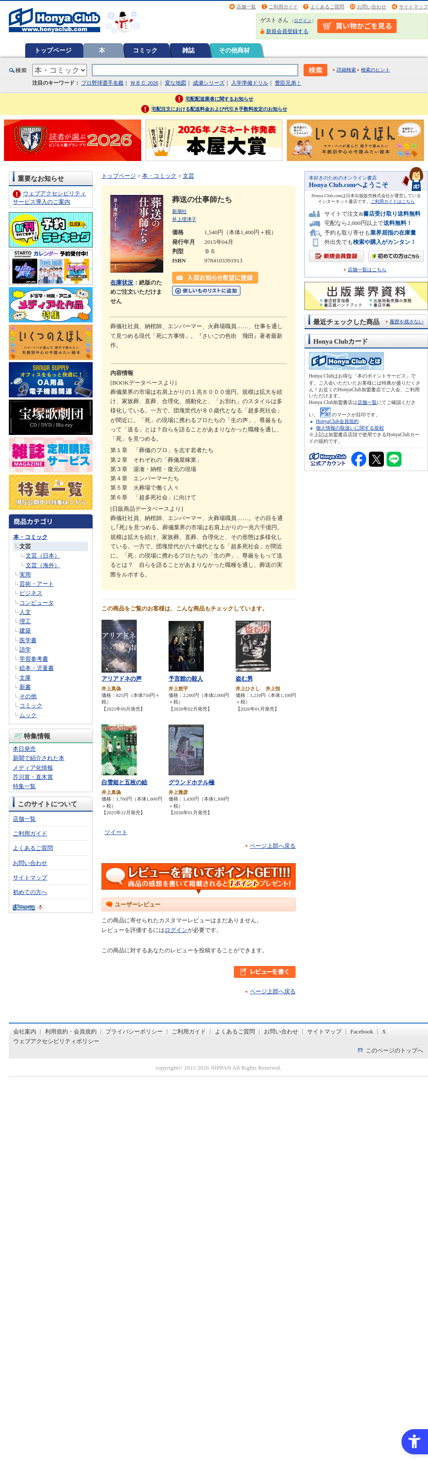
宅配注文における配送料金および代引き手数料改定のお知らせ (219, 109)
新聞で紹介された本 (38, 758)
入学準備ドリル (249, 83)
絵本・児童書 (36, 668)
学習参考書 (33, 658)
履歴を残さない (407, 321)
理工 (25, 621)
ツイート (116, 832)
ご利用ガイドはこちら (393, 201)
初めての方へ (30, 892)
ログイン (303, 20)
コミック (145, 50)
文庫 (25, 677)
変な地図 (175, 83)
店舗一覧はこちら (367, 269)
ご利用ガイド (283, 6)
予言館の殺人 (186, 678)
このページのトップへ (394, 1050)
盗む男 (244, 678)
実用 (25, 574)
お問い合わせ (371, 6)
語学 (25, 649)
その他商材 (234, 50)
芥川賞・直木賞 (33, 777)
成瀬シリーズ (209, 83)
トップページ (52, 50)
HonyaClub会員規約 (337, 421)
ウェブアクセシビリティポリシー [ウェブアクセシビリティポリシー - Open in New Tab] (56, 1041)
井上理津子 (184, 219)
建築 (25, 630)
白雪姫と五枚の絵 (124, 782)
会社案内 (24, 1031)
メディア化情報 (33, 767)
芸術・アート (36, 583)
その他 (28, 696)
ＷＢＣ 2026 (144, 83)
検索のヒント (375, 69)
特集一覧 (24, 786)
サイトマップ (413, 6)
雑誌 (188, 50)
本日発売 (24, 748)
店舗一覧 (246, 6)
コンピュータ (36, 602)
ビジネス (30, 593)
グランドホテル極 (191, 782)
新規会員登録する (287, 31)
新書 (25, 687)
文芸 (25, 546)
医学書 (28, 640)
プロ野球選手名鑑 (102, 83)
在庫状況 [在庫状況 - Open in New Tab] (121, 282)
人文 (25, 612)
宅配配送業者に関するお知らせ (219, 98)
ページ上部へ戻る (273, 845)
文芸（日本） (43, 555)
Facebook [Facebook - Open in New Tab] (361, 1031)
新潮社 (179, 211)
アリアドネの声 (121, 678)
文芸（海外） (43, 565)
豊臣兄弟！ (288, 83)
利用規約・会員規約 (71, 1031)
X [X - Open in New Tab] (384, 1031)
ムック (28, 715)
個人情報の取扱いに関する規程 (350, 428)
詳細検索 (346, 69)
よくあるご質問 (327, 6)
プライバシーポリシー (134, 1031)
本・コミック (30, 537)
